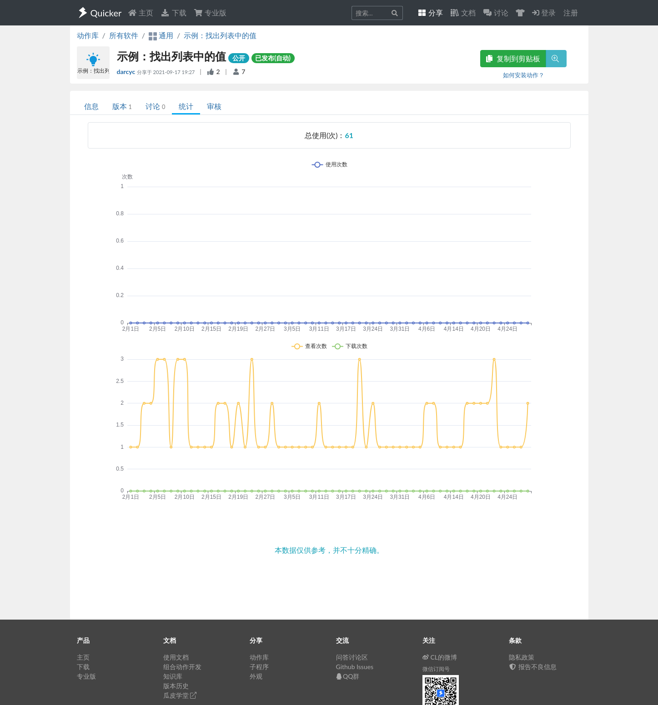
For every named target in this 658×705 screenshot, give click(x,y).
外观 (256, 676)
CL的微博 (439, 657)
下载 (173, 12)
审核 (214, 106)
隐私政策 (521, 657)
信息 (91, 106)
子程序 (259, 666)
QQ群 (348, 676)
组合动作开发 (182, 666)
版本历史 (176, 686)
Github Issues (355, 666)
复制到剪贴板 (513, 58)
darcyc (127, 71)
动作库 (88, 35)
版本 (122, 106)
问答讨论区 (352, 657)
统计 (186, 106)
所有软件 (123, 35)
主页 (140, 12)
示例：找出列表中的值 (220, 35)
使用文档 (176, 657)
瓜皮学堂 (180, 695)
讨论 (155, 106)
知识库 (172, 676)
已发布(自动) (273, 58)
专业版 (210, 12)
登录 (544, 12)
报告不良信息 (533, 666)
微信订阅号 (436, 668)
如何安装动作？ (523, 75)
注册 (570, 12)
